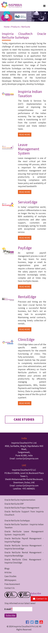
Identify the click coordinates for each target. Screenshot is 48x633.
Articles (8, 572)
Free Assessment (12, 584)
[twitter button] (32, 622)
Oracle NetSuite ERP (14, 503)
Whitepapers (10, 580)
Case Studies (10, 576)
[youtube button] (41, 622)
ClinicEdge (26, 339)
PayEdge (25, 247)
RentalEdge (27, 296)
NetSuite (25, 26)
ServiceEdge (27, 202)
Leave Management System (28, 149)
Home (6, 26)
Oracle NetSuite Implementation (19, 499)
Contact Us (9, 588)
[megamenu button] (44, 5)
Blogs (7, 568)
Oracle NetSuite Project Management (21, 507)
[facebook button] (27, 622)
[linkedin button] (36, 622)
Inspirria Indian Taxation (30, 93)
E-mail (8, 609)
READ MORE (24, 134)
